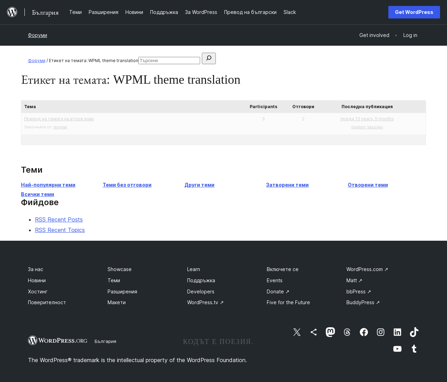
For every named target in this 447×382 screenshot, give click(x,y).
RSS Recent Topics (60, 229)
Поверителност (47, 302)
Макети (117, 302)
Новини (37, 280)
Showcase (120, 269)
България (105, 341)
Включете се (283, 269)
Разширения (122, 291)
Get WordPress (414, 12)
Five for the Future (288, 302)
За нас (35, 269)
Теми (114, 280)
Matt (354, 280)
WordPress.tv (205, 302)
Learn (193, 269)
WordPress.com (367, 269)
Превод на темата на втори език (59, 118)
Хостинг (37, 291)
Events (275, 280)
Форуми (37, 35)
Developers (200, 291)
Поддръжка (201, 280)
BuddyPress (363, 302)
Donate (278, 291)
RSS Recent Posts (59, 219)
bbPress (358, 291)
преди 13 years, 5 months (367, 118)
